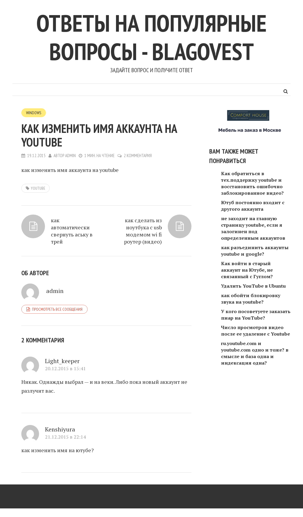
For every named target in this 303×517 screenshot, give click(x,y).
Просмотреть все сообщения (57, 309)
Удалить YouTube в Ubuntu (253, 286)
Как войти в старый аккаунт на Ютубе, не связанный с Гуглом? (247, 270)
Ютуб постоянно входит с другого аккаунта (252, 205)
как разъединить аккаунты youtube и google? (255, 250)
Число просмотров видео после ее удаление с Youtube (255, 330)
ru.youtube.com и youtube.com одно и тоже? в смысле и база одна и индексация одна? (255, 353)
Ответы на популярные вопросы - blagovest (151, 37)
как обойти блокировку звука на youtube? (250, 298)
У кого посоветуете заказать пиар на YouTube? (256, 314)
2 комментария (138, 155)
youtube (38, 188)
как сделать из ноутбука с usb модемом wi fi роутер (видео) (143, 231)
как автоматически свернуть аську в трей (72, 231)
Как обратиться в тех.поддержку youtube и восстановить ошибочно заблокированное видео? (252, 183)
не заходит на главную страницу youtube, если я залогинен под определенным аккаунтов (253, 228)
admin (70, 155)
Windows (33, 112)
